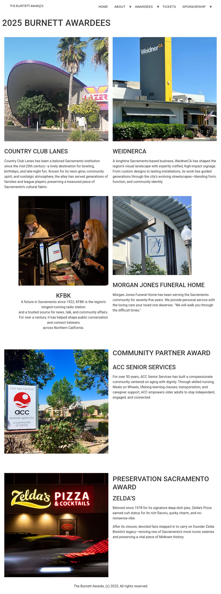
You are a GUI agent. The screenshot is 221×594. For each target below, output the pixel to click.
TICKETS (169, 6)
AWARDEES (144, 6)
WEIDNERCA (129, 151)
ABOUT (119, 6)
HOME (103, 6)
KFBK (63, 295)
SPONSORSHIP (194, 6)
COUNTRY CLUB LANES (36, 151)
